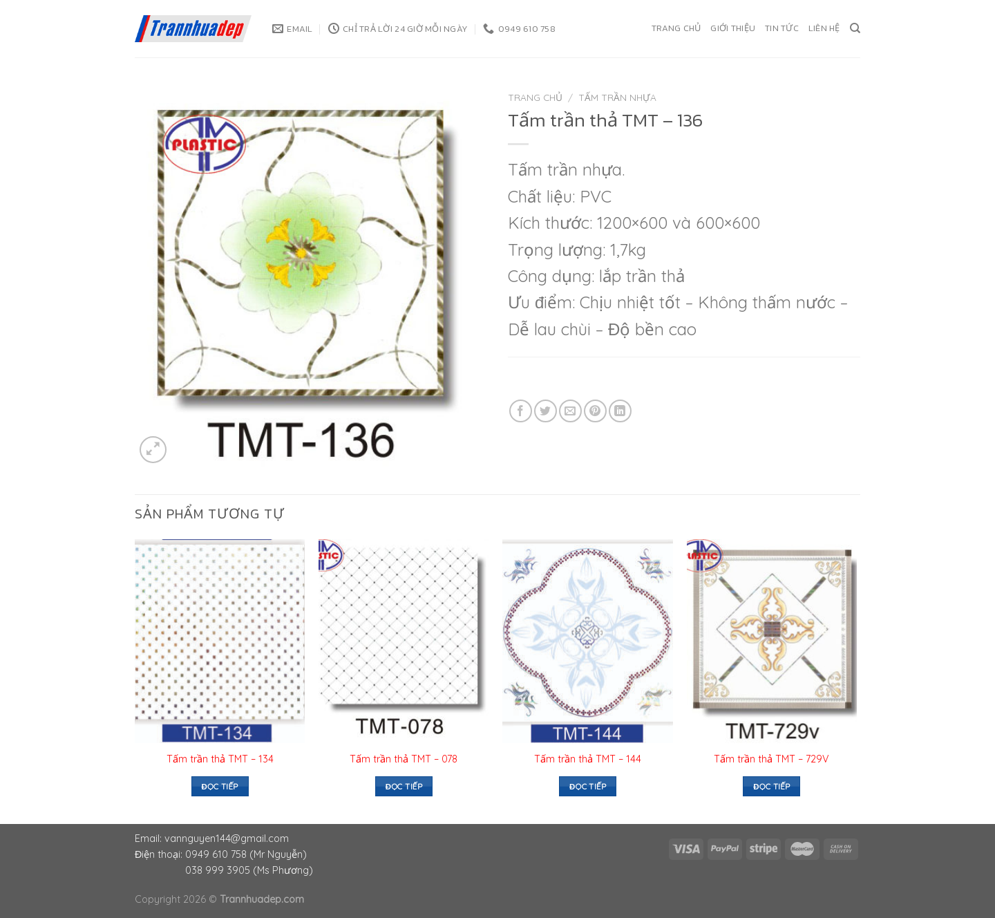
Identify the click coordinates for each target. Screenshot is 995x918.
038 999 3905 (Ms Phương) (249, 870)
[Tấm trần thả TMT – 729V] (772, 641)
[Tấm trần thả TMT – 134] (220, 641)
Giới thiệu (732, 28)
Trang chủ (676, 28)
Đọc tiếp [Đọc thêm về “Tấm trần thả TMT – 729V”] (771, 786)
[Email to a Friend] (570, 411)
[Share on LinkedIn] (620, 411)
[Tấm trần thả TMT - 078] (404, 641)
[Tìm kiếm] (855, 28)
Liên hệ (824, 28)
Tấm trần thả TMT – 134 (220, 759)
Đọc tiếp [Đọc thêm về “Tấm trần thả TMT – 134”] (219, 786)
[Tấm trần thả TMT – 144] (587, 641)
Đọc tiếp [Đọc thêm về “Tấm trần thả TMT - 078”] (404, 786)
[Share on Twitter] (545, 411)
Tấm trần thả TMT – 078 (403, 759)
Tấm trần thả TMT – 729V (771, 759)
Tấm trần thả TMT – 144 (587, 759)
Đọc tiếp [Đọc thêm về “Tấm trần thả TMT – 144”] (587, 786)
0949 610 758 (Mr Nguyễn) (246, 854)
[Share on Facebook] (520, 411)
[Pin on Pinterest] (595, 411)
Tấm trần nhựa (617, 97)
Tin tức (782, 28)
